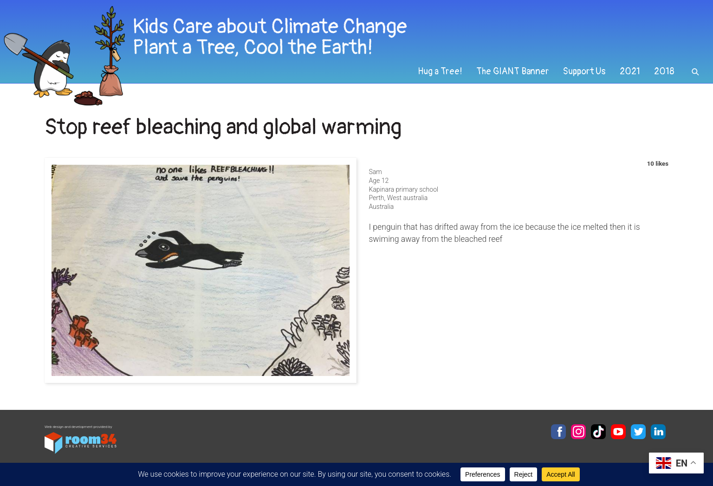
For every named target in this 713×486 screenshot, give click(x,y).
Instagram (578, 431)
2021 (630, 71)
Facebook (558, 431)
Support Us (584, 71)
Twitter (638, 431)
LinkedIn (658, 431)
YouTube (618, 431)
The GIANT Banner (512, 71)
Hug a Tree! (440, 71)
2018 (664, 71)
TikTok (598, 431)
